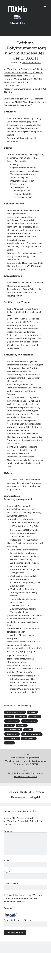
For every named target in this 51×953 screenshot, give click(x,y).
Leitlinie (9, 725)
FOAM (9, 716)
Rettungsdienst (12, 738)
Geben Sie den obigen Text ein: (18, 920)
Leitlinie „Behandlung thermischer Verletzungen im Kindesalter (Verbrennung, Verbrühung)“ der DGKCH (25, 760)
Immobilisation (12, 721)
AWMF (27, 75)
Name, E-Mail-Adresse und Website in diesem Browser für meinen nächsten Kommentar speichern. (23, 898)
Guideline (21, 716)
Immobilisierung (29, 721)
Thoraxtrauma (29, 738)
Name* (7, 860)
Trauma (9, 743)
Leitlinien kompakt (25, 705)
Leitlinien (21, 725)
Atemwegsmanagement (15, 712)
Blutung (32, 712)
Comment (8, 831)
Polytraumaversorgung (31, 734)
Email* (7, 872)
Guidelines (34, 716)
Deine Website (11, 883)
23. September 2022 (31, 62)
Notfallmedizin (12, 734)
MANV (28, 730)
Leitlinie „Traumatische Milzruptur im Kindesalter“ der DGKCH (25, 775)
